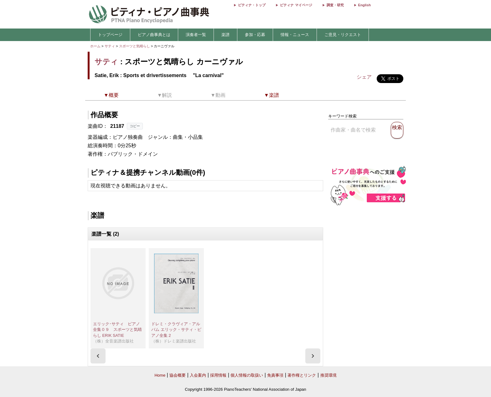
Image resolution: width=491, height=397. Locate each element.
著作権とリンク (301, 375)
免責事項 (275, 375)
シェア (364, 77)
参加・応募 (255, 34)
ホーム (95, 46)
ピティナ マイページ (296, 5)
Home (159, 375)
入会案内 (198, 375)
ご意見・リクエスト (342, 34)
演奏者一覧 (196, 34)
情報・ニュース (295, 34)
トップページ (110, 34)
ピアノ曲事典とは (154, 34)
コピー (135, 126)
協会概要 (177, 375)
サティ (110, 46)
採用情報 (218, 375)
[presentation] (98, 355)
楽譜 (225, 34)
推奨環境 (328, 375)
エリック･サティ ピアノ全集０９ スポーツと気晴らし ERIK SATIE (117, 329)
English (364, 5)
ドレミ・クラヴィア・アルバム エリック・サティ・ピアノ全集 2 (176, 329)
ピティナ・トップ (252, 5)
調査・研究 (335, 5)
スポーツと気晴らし (135, 46)
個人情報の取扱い (246, 375)
